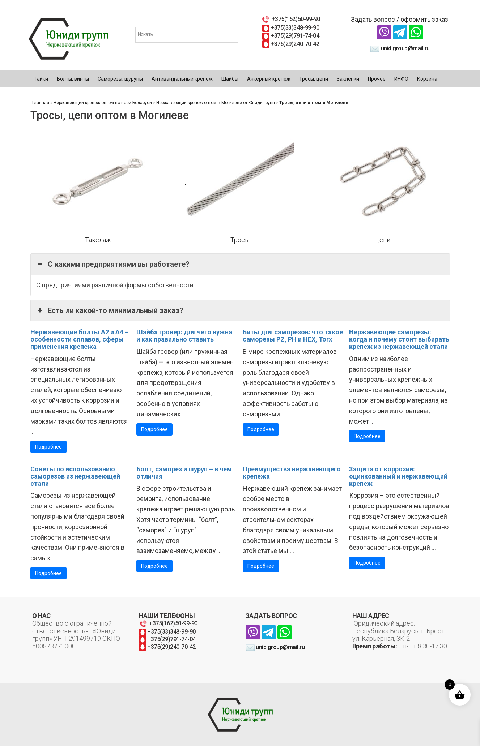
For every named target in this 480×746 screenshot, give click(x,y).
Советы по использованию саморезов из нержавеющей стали (75, 476)
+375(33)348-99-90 (290, 27)
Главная (40, 102)
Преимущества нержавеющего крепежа (292, 472)
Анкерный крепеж (268, 79)
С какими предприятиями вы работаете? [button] (113, 264)
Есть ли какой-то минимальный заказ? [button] (109, 310)
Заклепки (348, 79)
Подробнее (48, 447)
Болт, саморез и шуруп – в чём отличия (184, 472)
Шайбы (229, 79)
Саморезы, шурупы (120, 79)
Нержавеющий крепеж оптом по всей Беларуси (103, 102)
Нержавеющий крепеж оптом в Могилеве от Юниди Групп (215, 102)
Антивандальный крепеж (182, 79)
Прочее (377, 79)
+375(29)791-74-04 (290, 35)
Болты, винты (73, 79)
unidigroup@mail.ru (400, 48)
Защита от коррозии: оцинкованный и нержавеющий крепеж (398, 476)
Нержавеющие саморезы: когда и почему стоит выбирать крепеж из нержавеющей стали (399, 339)
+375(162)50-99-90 (290, 19)
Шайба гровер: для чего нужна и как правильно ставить (184, 335)
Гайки (41, 79)
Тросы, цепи (313, 79)
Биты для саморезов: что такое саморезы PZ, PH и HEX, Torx (293, 335)
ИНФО (401, 79)
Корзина (427, 79)
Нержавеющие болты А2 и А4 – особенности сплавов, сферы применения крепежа (79, 339)
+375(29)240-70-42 (290, 43)
